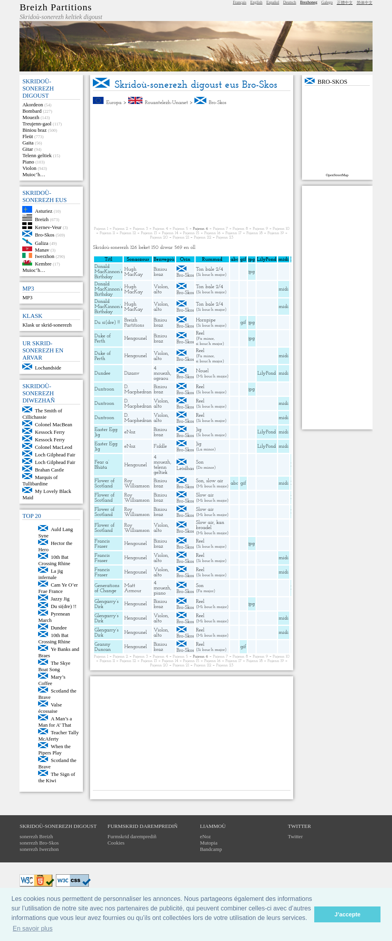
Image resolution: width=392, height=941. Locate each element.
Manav (42, 249)
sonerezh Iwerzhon (39, 849)
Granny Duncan (102, 647)
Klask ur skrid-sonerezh (46, 325)
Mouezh (30, 117)
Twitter (295, 836)
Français (239, 2)
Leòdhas (185, 468)
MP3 (27, 297)
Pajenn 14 (170, 233)
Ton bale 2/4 (209, 269)
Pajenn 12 (128, 233)
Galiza (41, 243)
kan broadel (210, 525)
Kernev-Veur (48, 227)
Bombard (31, 111)
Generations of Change (106, 588)
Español (272, 2)
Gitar (27, 149)
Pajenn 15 (191, 233)
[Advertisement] (191, 165)
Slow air (205, 495)
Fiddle (160, 446)
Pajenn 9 (260, 229)
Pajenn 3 (140, 229)
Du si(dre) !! (64, 606)
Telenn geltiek (37, 155)
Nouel (202, 370)
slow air (214, 480)
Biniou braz (34, 130)
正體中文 (345, 2)
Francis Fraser (102, 544)
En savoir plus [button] (33, 928)
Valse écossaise (50, 708)
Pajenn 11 (107, 233)
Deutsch (289, 2)
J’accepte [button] (347, 914)
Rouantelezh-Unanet (166, 102)
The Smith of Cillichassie (42, 414)
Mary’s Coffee (51, 680)
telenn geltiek (160, 470)
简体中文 (365, 2)
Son (200, 462)
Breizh (42, 219)
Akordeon (32, 105)
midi (283, 289)
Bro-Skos (44, 235)
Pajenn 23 (225, 237)
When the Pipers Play (54, 749)
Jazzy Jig (60, 599)
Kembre (43, 264)
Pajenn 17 (233, 233)
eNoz (129, 432)
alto (157, 291)
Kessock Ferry (50, 432)
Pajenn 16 (212, 233)
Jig (199, 429)
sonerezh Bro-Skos (39, 843)
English (256, 2)
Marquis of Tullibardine (40, 480)
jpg (251, 271)
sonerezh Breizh (36, 836)
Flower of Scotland (104, 483)
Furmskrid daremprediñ (132, 836)
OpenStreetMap (337, 175)
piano (159, 593)
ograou (161, 378)
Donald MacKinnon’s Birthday (108, 271)
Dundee (59, 628)
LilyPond (266, 373)
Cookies (116, 843)
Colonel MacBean (53, 424)
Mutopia (208, 843)
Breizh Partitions (55, 7)
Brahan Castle (49, 470)
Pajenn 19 (275, 233)
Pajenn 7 (220, 229)
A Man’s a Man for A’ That (55, 722)
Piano (28, 162)
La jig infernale (50, 574)
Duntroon (104, 389)
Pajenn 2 (120, 229)
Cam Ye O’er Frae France (58, 588)
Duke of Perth (102, 338)
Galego (327, 2)
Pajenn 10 (281, 229)
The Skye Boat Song (54, 666)
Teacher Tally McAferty (58, 735)
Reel (200, 333)
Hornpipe (206, 320)
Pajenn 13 (149, 233)
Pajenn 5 (180, 229)
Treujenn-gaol (36, 124)
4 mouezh (162, 371)
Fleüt (27, 136)
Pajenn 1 (101, 229)
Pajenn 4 (160, 229)
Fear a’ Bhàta (101, 465)
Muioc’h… (33, 174)
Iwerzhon (44, 256)
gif (243, 322)
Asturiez (43, 211)
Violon (29, 168)
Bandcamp (211, 849)
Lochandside (48, 368)
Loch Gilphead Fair (55, 455)
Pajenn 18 (254, 233)
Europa (114, 102)
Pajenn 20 (159, 237)
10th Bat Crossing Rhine (54, 560)
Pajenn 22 (202, 237)
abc (234, 483)
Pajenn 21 (181, 237)
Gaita (27, 143)
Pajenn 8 (240, 229)
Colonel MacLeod (53, 447)
